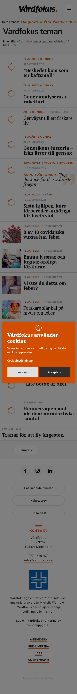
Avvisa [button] (22, 372)
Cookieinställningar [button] (20, 360)
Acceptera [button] (54, 372)
